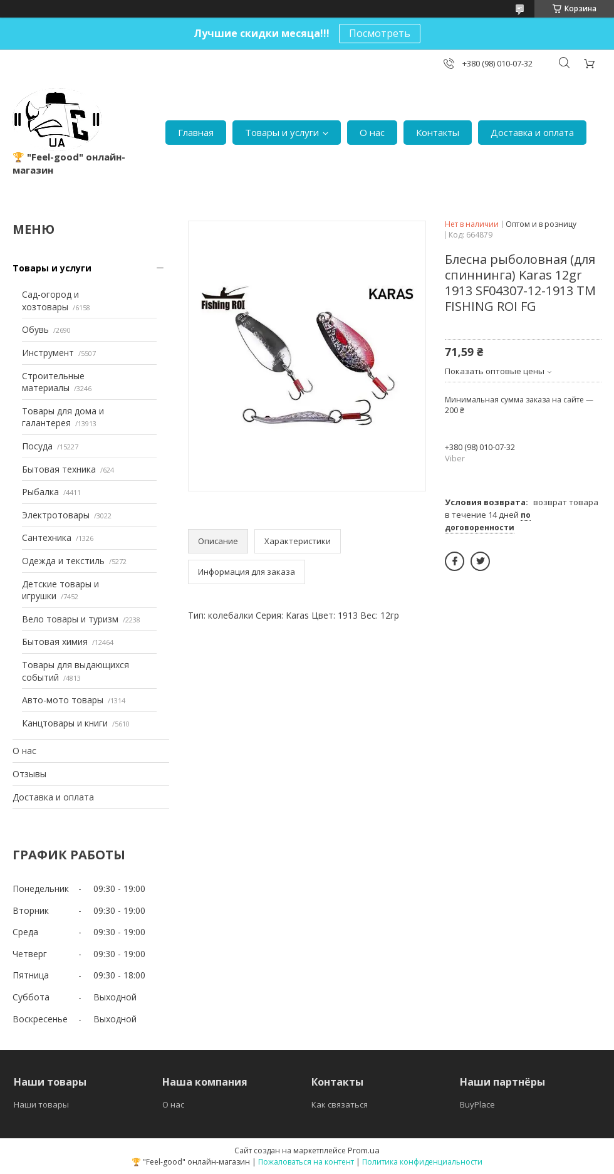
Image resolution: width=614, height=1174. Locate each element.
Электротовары (56, 515)
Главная (196, 132)
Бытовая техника (59, 469)
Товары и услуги (282, 132)
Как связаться (339, 1104)
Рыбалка (40, 492)
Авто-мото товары (62, 700)
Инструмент (48, 353)
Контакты (437, 132)
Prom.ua (364, 1150)
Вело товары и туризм (70, 619)
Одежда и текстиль (63, 561)
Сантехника (46, 537)
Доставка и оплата (532, 132)
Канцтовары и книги (65, 723)
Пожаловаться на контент (306, 1161)
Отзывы (29, 774)
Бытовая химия (55, 641)
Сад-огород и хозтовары (50, 300)
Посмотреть (379, 33)
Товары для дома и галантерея (63, 417)
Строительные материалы (53, 382)
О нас (372, 132)
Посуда (37, 446)
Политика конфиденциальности (422, 1161)
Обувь (35, 329)
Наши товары (41, 1104)
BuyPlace (477, 1104)
